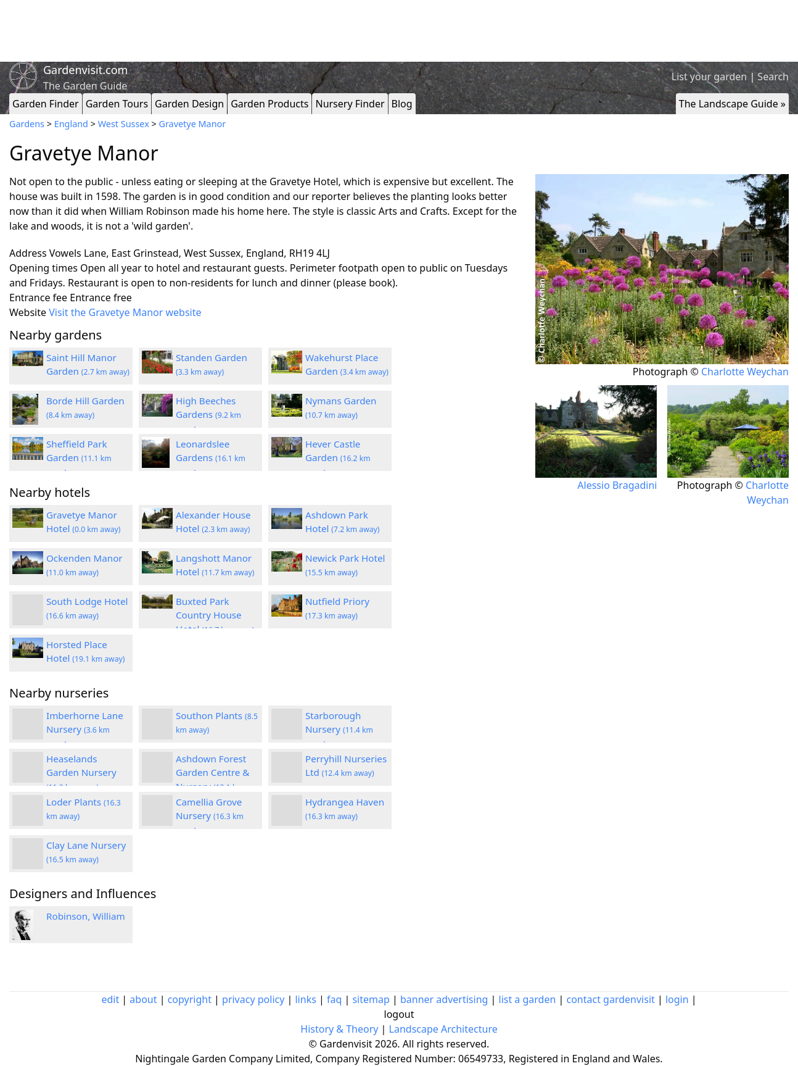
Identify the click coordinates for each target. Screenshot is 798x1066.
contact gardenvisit (611, 999)
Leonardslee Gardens (210, 458)
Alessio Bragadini (617, 485)
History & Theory (339, 1029)
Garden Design (189, 103)
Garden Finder (45, 103)
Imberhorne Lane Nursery (84, 729)
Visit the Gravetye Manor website (125, 312)
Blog (402, 103)
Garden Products (269, 103)
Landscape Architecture (443, 1029)
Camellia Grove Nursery (210, 816)
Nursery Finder (349, 103)
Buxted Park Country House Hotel (215, 615)
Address (28, 253)
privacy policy (253, 999)
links (305, 999)
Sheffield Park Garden (79, 458)
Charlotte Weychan (745, 371)
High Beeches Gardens (208, 414)
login (677, 999)
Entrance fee (38, 297)
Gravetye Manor (192, 124)
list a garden (527, 999)
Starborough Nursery (339, 729)
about (143, 999)
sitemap (370, 999)
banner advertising (444, 999)
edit (110, 999)
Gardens (26, 124)
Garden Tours (117, 103)
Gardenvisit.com (85, 69)
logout (399, 1014)
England (71, 124)
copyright (190, 999)
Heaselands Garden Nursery (81, 772)
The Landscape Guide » (732, 103)
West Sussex (123, 124)
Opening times (43, 268)
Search (773, 76)
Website (27, 312)
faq (334, 999)
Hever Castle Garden (338, 458)
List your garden (709, 76)
